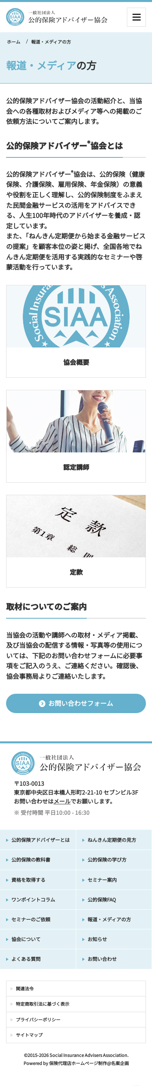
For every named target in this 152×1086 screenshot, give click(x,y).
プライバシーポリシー (38, 1019)
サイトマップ (29, 1035)
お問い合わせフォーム (76, 703)
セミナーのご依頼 (30, 919)
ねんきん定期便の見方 (112, 839)
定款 (76, 571)
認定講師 (76, 466)
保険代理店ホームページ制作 (78, 1063)
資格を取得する (28, 879)
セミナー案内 (102, 879)
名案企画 (120, 1063)
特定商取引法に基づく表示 (42, 1003)
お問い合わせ (102, 958)
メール (62, 801)
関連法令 (25, 988)
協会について (26, 938)
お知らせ (97, 938)
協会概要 (76, 362)
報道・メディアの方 (109, 919)
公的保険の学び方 (107, 859)
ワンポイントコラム (33, 899)
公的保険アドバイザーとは (40, 839)
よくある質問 (26, 958)
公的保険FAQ (102, 899)
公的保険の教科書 (30, 859)
